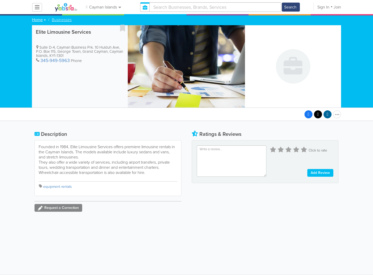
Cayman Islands (103, 7)
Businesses (62, 20)
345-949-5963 (55, 60)
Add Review (320, 172)
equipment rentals (57, 186)
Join (337, 7)
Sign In (323, 7)
